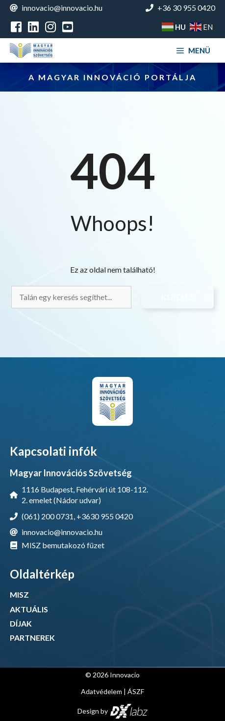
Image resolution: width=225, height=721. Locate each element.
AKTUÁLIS (29, 609)
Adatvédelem (101, 691)
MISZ (19, 594)
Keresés (177, 297)
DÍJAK (21, 623)
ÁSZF (135, 691)
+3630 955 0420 (104, 516)
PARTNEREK (32, 637)
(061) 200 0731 (48, 516)
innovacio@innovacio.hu (62, 7)
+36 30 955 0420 (186, 7)
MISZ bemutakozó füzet (63, 545)
